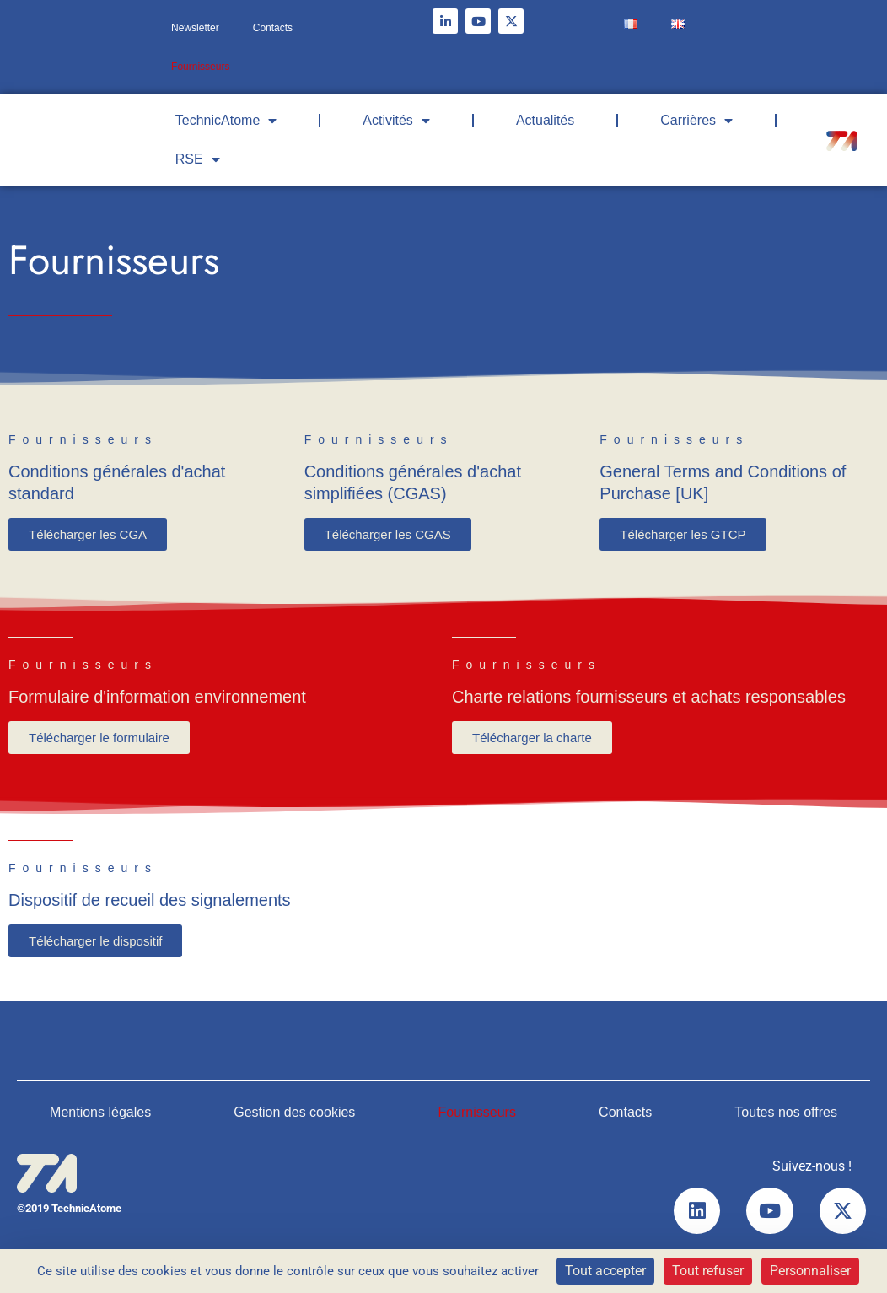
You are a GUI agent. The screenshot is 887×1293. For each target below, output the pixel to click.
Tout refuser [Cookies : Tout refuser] (708, 1271)
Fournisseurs (200, 67)
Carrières (696, 120)
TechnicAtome (226, 120)
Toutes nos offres (785, 1112)
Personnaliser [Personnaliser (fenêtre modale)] (810, 1271)
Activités (396, 120)
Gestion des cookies (294, 1112)
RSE (197, 159)
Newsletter (195, 28)
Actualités (545, 120)
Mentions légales (100, 1112)
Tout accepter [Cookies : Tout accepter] (605, 1271)
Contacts (273, 28)
